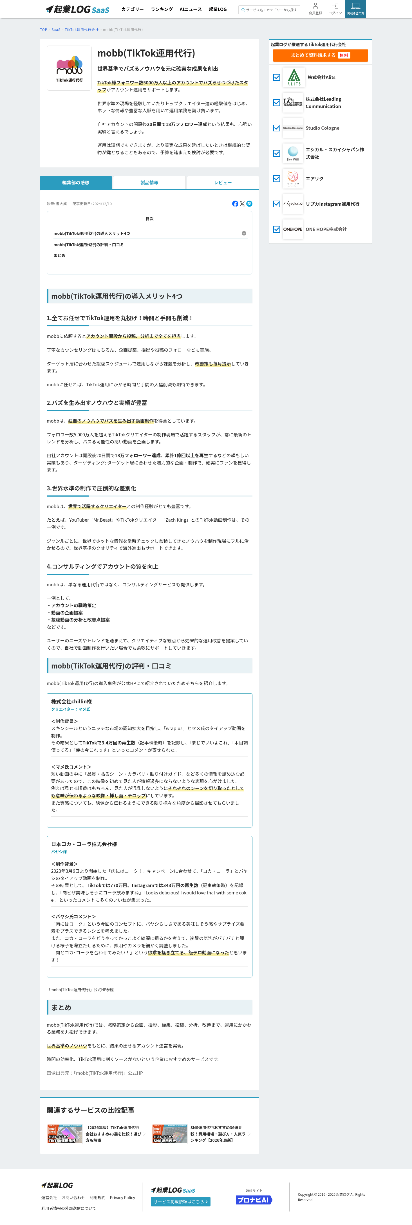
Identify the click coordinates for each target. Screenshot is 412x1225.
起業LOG (218, 9)
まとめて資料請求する (313, 54)
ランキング (162, 9)
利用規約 (98, 1197)
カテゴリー (132, 9)
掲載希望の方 (355, 13)
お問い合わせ (73, 1197)
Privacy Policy (122, 1197)
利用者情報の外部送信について (69, 1208)
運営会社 (49, 1197)
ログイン (335, 12)
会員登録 (315, 12)
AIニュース (191, 9)
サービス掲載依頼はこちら (181, 1201)
